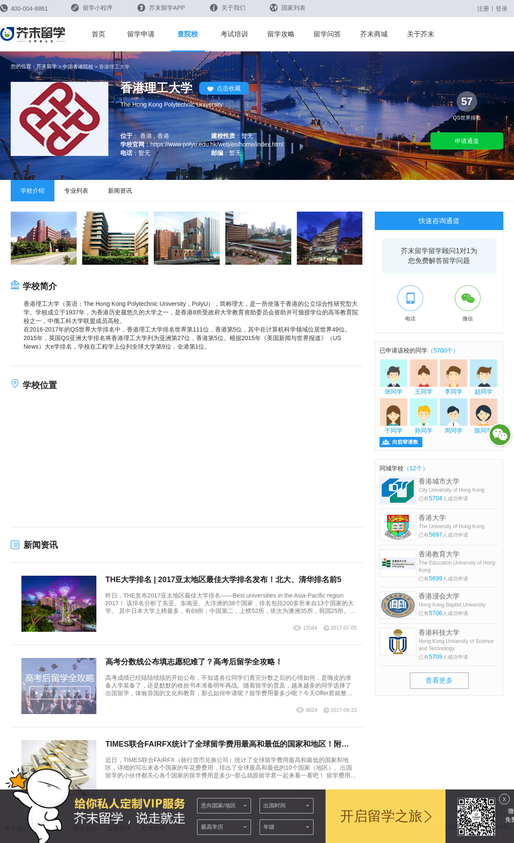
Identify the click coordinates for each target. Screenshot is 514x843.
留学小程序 (92, 10)
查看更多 (439, 680)
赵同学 (483, 377)
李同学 (453, 377)
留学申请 (141, 34)
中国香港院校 (78, 67)
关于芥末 (420, 34)
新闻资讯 (120, 190)
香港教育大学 (458, 562)
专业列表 (76, 190)
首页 (98, 34)
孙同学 (423, 416)
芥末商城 (374, 34)
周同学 (453, 416)
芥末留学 (46, 66)
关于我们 (227, 8)
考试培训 (234, 34)
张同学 (394, 377)
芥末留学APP (161, 8)
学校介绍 (33, 190)
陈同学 (483, 416)
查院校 (187, 34)
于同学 (394, 416)
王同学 (423, 377)
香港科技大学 (458, 640)
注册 (483, 8)
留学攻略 (281, 34)
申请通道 (467, 141)
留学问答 (327, 34)
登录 (502, 8)
